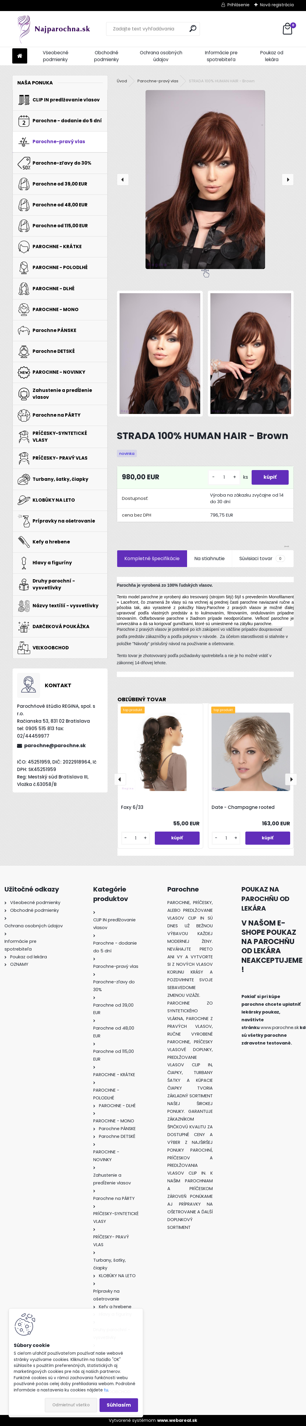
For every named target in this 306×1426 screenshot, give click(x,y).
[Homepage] (19, 56)
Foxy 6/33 (132, 807)
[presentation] (123, 180)
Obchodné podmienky (106, 56)
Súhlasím (119, 1405)
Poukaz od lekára (271, 56)
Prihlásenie (238, 5)
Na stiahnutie (209, 558)
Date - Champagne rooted (243, 807)
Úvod (122, 81)
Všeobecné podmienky (55, 56)
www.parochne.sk (280, 1028)
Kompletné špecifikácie (152, 558)
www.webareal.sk (177, 1420)
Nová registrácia (277, 5)
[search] (192, 28)
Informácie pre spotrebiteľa (221, 56)
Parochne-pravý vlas (157, 81)
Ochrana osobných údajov (161, 56)
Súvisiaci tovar (262, 558)
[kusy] (224, 477)
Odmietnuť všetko (71, 1405)
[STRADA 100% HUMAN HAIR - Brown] (205, 179)
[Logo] (53, 29)
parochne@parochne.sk (55, 745)
